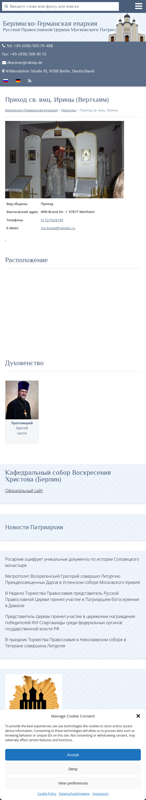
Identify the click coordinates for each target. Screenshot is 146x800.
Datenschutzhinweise (74, 793)
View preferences (73, 783)
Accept (73, 755)
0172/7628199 (52, 220)
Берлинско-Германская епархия (65, 26)
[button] (138, 716)
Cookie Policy (46, 793)
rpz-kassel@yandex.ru (58, 228)
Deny (73, 769)
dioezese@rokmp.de (22, 62)
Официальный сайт (24, 490)
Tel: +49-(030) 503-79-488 (27, 46)
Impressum (100, 793)
